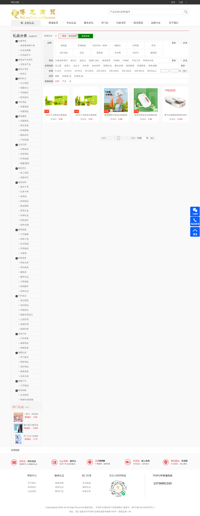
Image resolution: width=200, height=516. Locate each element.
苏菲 (153, 45)
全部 (57, 81)
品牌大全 (156, 23)
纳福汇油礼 (94, 60)
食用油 (23, 196)
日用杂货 (24, 149)
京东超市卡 (25, 55)
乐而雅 (135, 45)
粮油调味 (24, 206)
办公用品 (24, 83)
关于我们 (173, 23)
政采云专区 (23, 69)
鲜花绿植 (22, 390)
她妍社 (118, 45)
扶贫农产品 (25, 64)
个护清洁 (22, 296)
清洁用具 (24, 300)
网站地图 (15, 2)
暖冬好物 (119, 65)
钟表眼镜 (24, 130)
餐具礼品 (24, 277)
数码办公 (22, 78)
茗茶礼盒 (24, 210)
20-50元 (78, 71)
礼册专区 (22, 41)
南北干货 (24, 187)
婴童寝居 (24, 371)
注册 (181, 2)
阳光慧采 (138, 23)
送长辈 (86, 65)
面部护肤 (24, 329)
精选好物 (59, 483)
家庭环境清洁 (26, 314)
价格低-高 (66, 76)
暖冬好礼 (88, 23)
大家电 (23, 253)
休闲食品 (24, 201)
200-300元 (114, 71)
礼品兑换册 (25, 50)
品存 (82, 53)
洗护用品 (24, 366)
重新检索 (85, 36)
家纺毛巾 (22, 168)
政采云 (23, 73)
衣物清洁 (24, 310)
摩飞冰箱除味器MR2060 (175, 115)
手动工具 (136, 60)
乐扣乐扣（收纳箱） (99, 46)
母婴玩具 (22, 352)
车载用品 (24, 111)
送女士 (76, 65)
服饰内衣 (24, 135)
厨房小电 (24, 239)
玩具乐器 (24, 376)
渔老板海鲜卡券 (27, 45)
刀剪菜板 (24, 281)
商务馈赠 (153, 65)
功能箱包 (24, 121)
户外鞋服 (24, 140)
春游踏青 (130, 65)
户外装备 (24, 338)
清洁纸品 (24, 305)
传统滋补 (24, 220)
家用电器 (22, 229)
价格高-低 (78, 76)
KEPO (136, 53)
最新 (57, 76)
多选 (184, 42)
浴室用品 (24, 154)
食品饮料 (22, 182)
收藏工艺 (22, 381)
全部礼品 (29, 23)
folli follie (64, 53)
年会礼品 (71, 23)
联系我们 (32, 487)
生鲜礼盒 (24, 215)
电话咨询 (195, 224)
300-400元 (126, 71)
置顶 (195, 234)
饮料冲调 (24, 225)
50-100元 (89, 71)
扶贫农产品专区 (25, 60)
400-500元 (139, 71)
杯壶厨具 (22, 258)
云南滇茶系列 (61, 60)
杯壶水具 (24, 262)
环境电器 (24, 248)
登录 (173, 2)
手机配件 (24, 92)
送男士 (67, 65)
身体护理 (24, 324)
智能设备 (24, 348)
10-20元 (68, 71)
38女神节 (96, 65)
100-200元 (101, 71)
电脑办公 (24, 88)
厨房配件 (24, 286)
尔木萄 (118, 53)
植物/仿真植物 (26, 399)
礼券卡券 (24, 191)
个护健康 (24, 234)
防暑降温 (141, 65)
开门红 (104, 23)
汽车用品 (22, 102)
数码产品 (59, 491)
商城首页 (53, 23)
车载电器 (24, 106)
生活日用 (22, 144)
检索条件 (48, 36)
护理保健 (24, 158)
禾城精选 (82, 45)
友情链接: (15, 450)
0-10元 (58, 71)
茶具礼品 (24, 291)
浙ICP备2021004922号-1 (143, 507)
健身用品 (24, 343)
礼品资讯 (32, 491)
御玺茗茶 (106, 60)
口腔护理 (24, 319)
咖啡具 (23, 272)
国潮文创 (107, 65)
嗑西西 (153, 53)
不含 (64, 81)
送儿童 (58, 65)
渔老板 (64, 45)
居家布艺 (24, 177)
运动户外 (22, 333)
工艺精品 (24, 385)
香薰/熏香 (24, 163)
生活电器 (24, 243)
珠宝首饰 (24, 125)
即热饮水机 (148, 60)
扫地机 (117, 60)
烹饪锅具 (24, 267)
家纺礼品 (86, 487)
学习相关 (24, 357)
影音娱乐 (24, 97)
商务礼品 (59, 487)
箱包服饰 (22, 116)
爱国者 (100, 53)
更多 (175, 42)
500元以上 (152, 71)
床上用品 (24, 173)
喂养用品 (24, 362)
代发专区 (121, 23)
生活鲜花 (24, 395)
